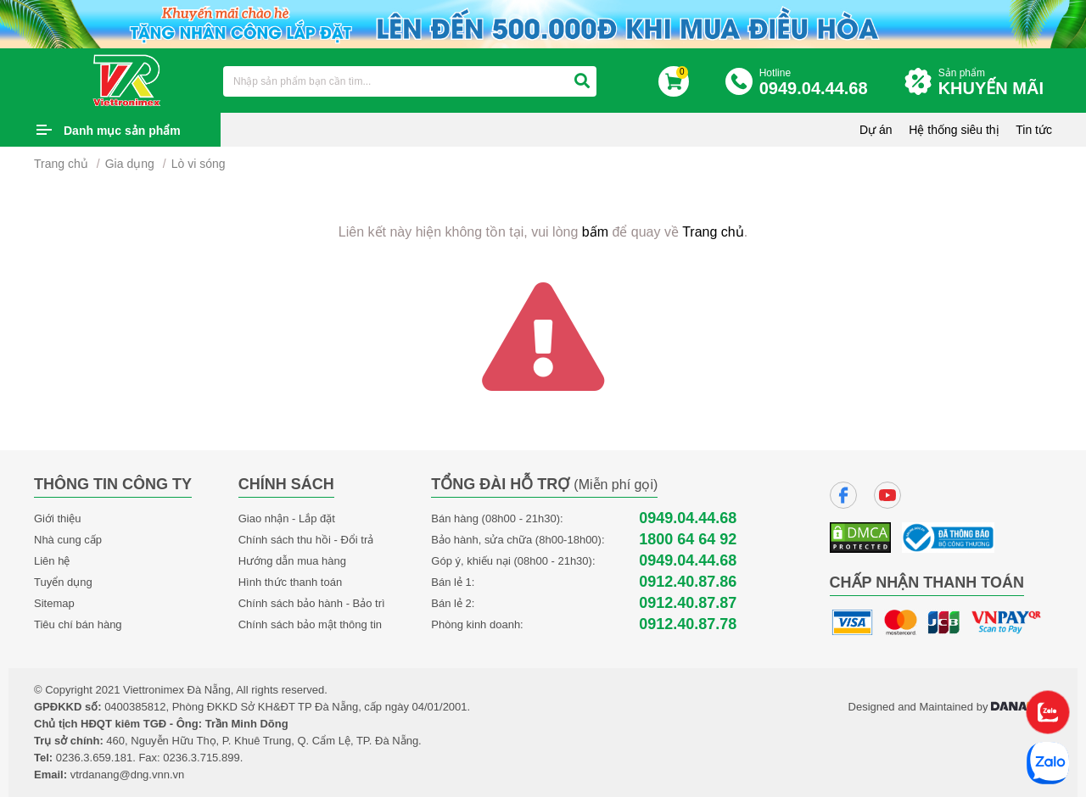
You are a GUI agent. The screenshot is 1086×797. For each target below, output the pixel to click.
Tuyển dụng (63, 582)
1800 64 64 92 (687, 539)
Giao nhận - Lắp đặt (286, 518)
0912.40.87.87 (687, 603)
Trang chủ (61, 163)
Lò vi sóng (198, 163)
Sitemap (54, 603)
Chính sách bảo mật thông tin (310, 624)
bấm (595, 232)
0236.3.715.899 (201, 757)
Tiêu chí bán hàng (78, 624)
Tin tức (1034, 130)
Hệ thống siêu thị (954, 130)
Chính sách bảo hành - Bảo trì (311, 603)
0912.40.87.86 (687, 582)
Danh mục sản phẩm (122, 130)
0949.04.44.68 (687, 518)
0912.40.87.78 (687, 624)
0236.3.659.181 (94, 757)
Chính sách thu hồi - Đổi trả (306, 539)
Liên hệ (52, 561)
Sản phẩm (995, 82)
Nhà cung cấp (68, 539)
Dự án (876, 130)
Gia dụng (129, 163)
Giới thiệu (57, 518)
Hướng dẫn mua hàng (292, 561)
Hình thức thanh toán (290, 582)
